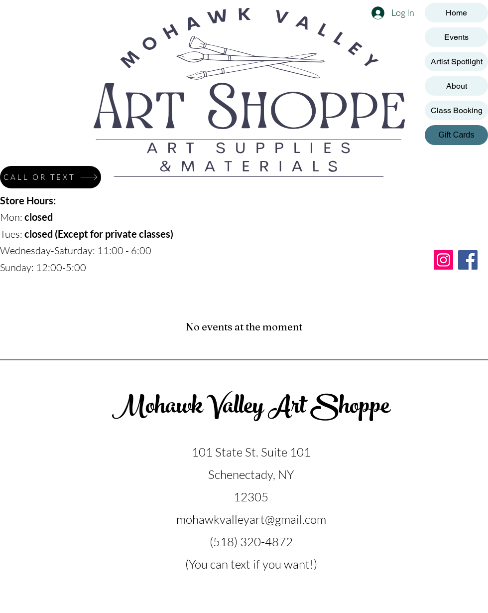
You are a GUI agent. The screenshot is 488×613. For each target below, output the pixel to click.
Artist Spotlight (457, 61)
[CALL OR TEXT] (50, 177)
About (456, 86)
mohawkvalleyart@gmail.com (251, 519)
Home (456, 12)
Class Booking (457, 110)
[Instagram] (443, 260)
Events (456, 37)
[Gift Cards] (456, 135)
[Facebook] (468, 260)
